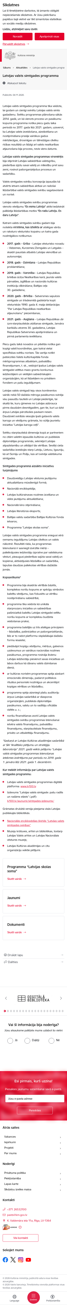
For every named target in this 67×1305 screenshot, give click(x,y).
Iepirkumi (10, 1142)
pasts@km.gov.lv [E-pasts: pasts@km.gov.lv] (17, 1215)
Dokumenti (16, 924)
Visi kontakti (20, 1238)
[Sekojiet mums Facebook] (5, 1259)
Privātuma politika (15, 1172)
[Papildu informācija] (20, 1227)
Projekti (8, 1147)
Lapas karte (11, 1184)
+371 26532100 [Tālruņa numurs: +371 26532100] (16, 1209)
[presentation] (30, 1057)
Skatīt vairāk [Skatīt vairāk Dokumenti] (14, 932)
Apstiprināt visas (49, 36)
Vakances (10, 1136)
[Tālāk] (61, 998)
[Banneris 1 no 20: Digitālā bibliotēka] (33, 998)
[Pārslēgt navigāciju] (33, 1297)
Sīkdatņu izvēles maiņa (17, 1189)
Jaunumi (13, 898)
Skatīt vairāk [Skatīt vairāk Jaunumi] (14, 905)
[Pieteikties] (35, 1110)
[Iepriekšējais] (6, 998)
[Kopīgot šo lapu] (33, 962)
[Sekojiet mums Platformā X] (13, 1259)
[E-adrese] (10, 1227)
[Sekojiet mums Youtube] (28, 1259)
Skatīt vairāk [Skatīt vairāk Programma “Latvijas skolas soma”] (14, 879)
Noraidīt (17, 36)
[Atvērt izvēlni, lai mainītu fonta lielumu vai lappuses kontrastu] (52, 1299)
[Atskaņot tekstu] (16, 83)
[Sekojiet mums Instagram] (20, 1259)
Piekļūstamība (12, 1178)
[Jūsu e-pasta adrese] (34, 1098)
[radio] (12, 1040)
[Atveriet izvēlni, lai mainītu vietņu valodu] (14, 1299)
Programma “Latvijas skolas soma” (29, 869)
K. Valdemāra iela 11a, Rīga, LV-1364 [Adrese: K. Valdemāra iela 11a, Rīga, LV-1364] (29, 1220)
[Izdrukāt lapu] (33, 955)
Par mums (10, 1153)
